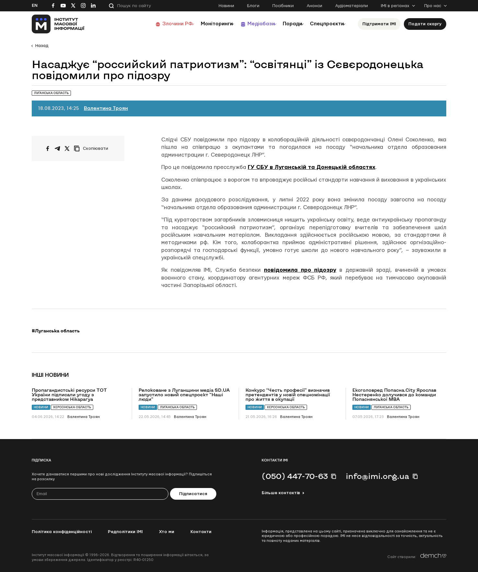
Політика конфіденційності (62, 532)
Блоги (253, 6)
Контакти (200, 532)
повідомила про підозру (300, 270)
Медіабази (248, 23)
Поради (285, 23)
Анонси (314, 6)
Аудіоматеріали (351, 6)
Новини (226, 6)
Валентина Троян (106, 108)
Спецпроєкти (324, 23)
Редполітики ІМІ (125, 532)
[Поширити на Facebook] (48, 148)
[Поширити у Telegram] (57, 148)
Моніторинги (200, 23)
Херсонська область (72, 407)
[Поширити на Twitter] (67, 148)
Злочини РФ (156, 23)
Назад (41, 45)
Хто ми (166, 532)
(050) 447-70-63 (295, 476)
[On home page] (58, 24)
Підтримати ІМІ (379, 24)
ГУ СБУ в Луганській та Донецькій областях (311, 167)
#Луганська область (56, 330)
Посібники (283, 6)
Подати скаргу (425, 24)
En (35, 5)
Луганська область (177, 407)
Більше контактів (281, 493)
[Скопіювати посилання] (92, 148)
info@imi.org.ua (377, 476)
